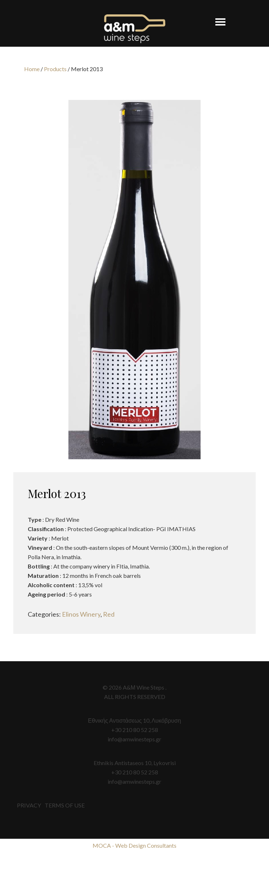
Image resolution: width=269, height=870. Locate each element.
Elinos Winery (81, 614)
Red (109, 614)
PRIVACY (29, 805)
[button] (217, 18)
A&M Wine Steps (135, 28)
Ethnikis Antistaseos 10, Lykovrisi (135, 762)
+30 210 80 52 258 (134, 729)
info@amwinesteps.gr (134, 739)
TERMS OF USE (65, 805)
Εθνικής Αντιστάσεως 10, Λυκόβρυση (134, 720)
